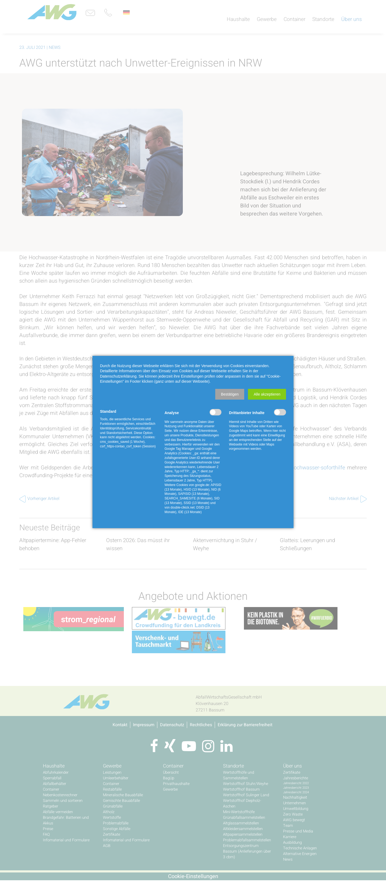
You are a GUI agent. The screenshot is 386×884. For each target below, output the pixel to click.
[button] (229, 394)
